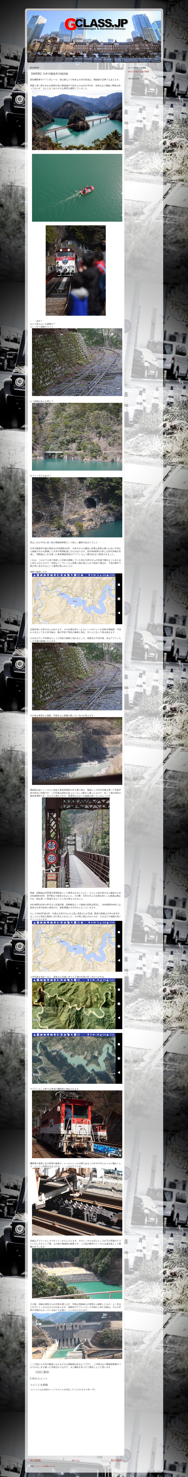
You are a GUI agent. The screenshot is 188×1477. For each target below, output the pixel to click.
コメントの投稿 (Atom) (45, 1466)
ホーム (76, 1460)
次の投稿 (35, 1460)
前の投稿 (116, 1460)
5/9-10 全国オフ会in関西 (138, 72)
